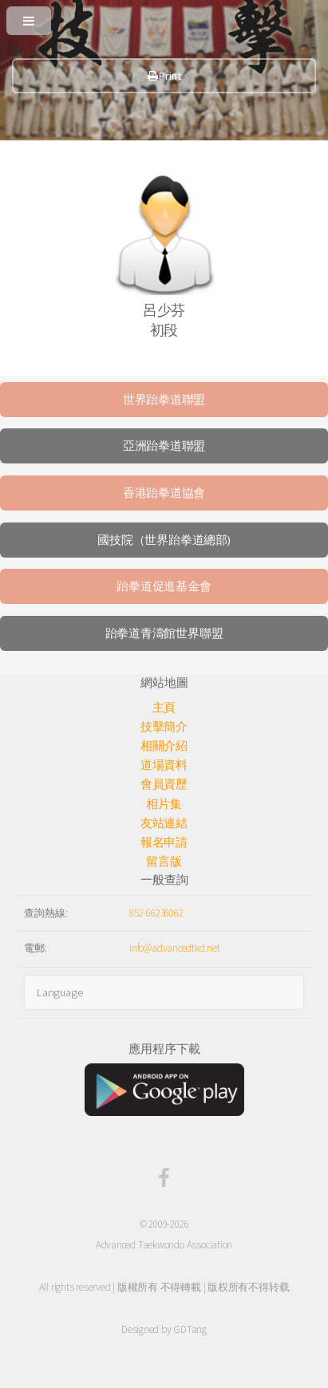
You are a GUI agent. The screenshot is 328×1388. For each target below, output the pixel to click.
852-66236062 (156, 913)
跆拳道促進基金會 (164, 586)
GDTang (190, 1329)
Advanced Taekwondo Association (164, 1245)
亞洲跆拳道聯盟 (164, 446)
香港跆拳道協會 (164, 493)
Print (164, 76)
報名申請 (164, 842)
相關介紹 (164, 746)
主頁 (164, 707)
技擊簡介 (164, 727)
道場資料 (164, 765)
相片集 (163, 804)
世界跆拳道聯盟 (164, 399)
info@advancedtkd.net (174, 948)
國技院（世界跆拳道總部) (163, 540)
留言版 (163, 861)
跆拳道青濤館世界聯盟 (164, 633)
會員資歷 (164, 784)
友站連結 (164, 823)
